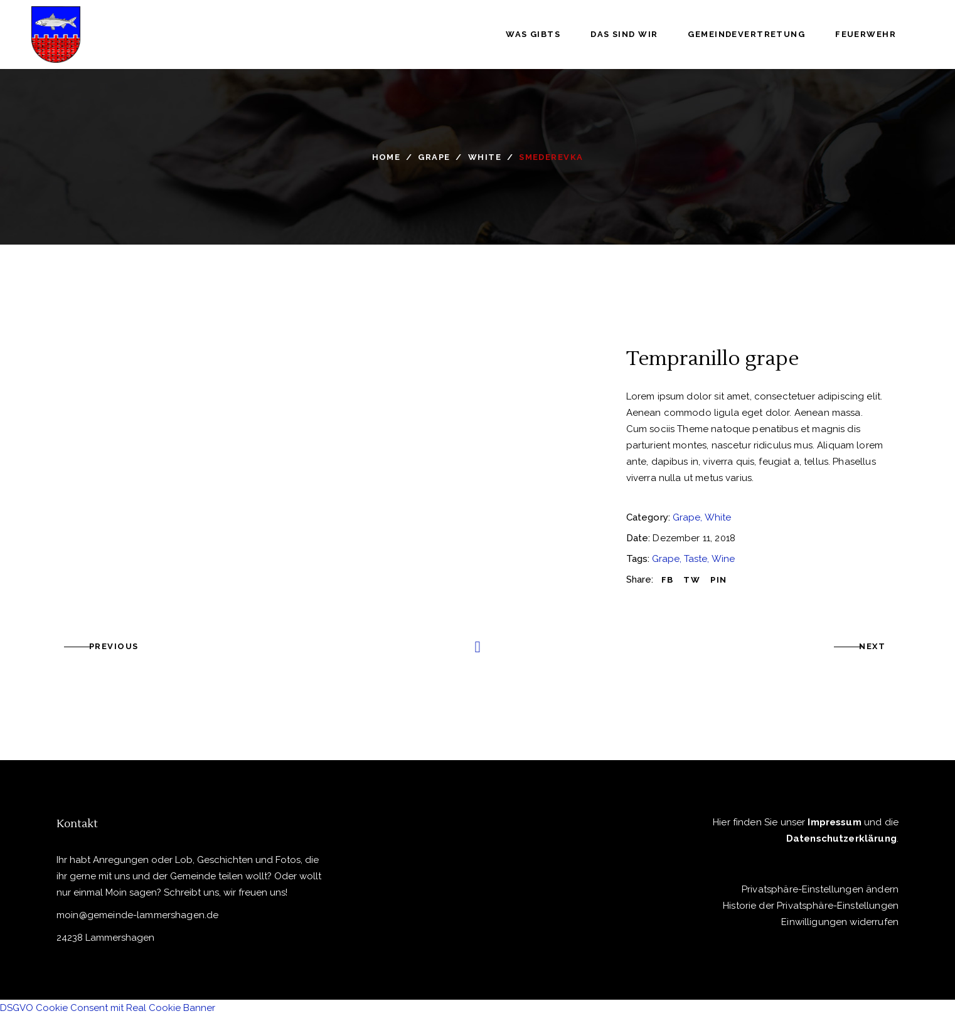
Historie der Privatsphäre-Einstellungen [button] (811, 905)
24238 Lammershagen (105, 937)
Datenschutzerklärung (841, 838)
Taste (695, 558)
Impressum (834, 822)
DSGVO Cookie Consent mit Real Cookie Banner (107, 1007)
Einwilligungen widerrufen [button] (840, 922)
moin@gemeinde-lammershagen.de (137, 915)
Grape (434, 157)
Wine (723, 558)
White (484, 157)
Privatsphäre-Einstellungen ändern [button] (820, 889)
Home (386, 157)
